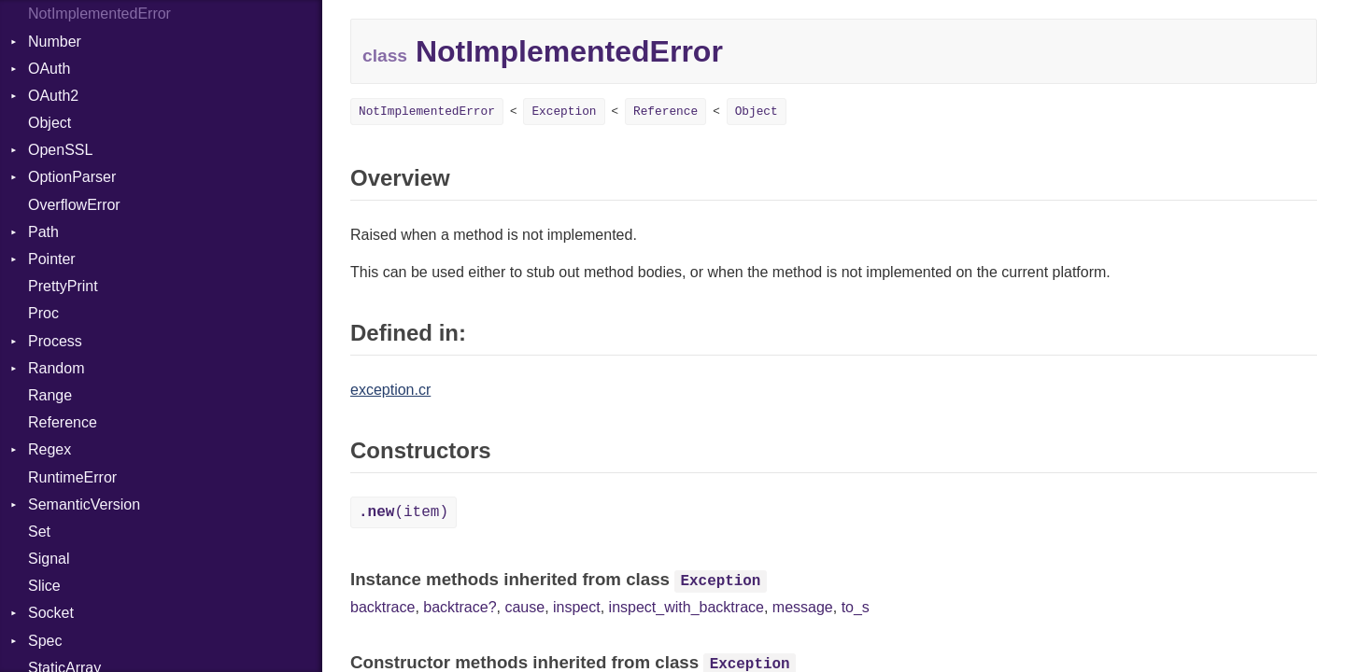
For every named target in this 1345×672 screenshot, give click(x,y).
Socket (51, 613)
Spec (45, 641)
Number (54, 41)
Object (49, 123)
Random (56, 368)
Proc (43, 313)
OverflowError (74, 205)
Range (50, 395)
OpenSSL (60, 150)
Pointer (52, 259)
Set (39, 531)
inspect (577, 607)
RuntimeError (72, 477)
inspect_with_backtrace (686, 607)
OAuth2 (53, 96)
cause (524, 607)
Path (43, 232)
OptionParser (72, 177)
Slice (44, 586)
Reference (62, 422)
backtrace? (459, 607)
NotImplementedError (99, 13)
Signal (48, 559)
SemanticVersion (84, 504)
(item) (403, 512)
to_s (856, 607)
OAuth (49, 69)
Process (55, 341)
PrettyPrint (63, 286)
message (802, 607)
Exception (563, 112)
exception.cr (390, 390)
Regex (49, 449)
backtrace (382, 607)
